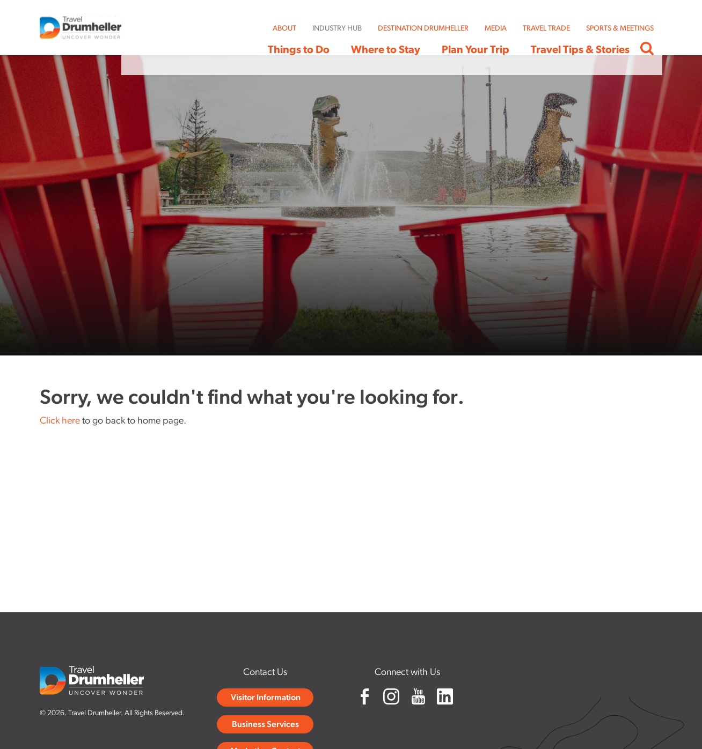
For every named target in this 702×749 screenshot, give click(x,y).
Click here (60, 421)
